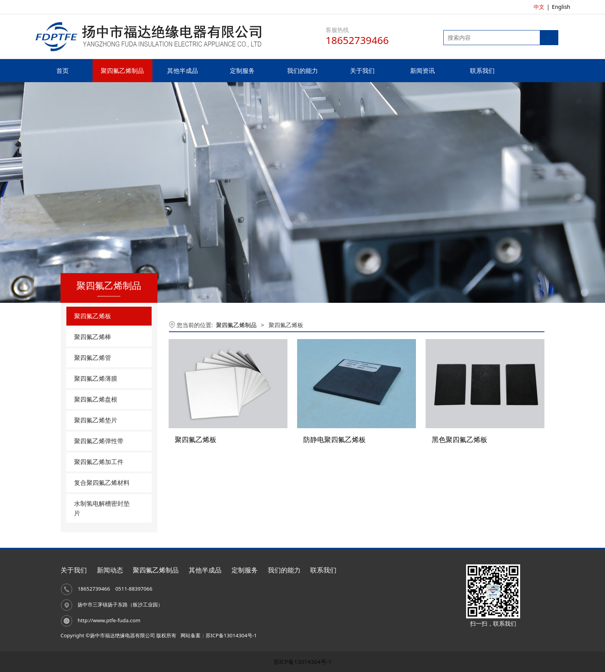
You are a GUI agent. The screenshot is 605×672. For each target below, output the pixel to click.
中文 (539, 6)
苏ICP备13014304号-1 (303, 661)
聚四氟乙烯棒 (92, 337)
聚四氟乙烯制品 (122, 70)
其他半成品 (182, 70)
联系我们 (482, 70)
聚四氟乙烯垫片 (95, 420)
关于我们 (362, 70)
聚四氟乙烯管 (92, 357)
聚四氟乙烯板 (92, 316)
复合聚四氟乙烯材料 (102, 482)
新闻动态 (110, 570)
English (561, 6)
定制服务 (242, 70)
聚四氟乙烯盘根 (95, 399)
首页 (62, 70)
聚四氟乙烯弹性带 (98, 441)
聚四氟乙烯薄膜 (95, 378)
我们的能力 (302, 70)
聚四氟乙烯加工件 (98, 462)
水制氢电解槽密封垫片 (102, 508)
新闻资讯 (422, 70)
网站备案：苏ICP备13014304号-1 (219, 635)
